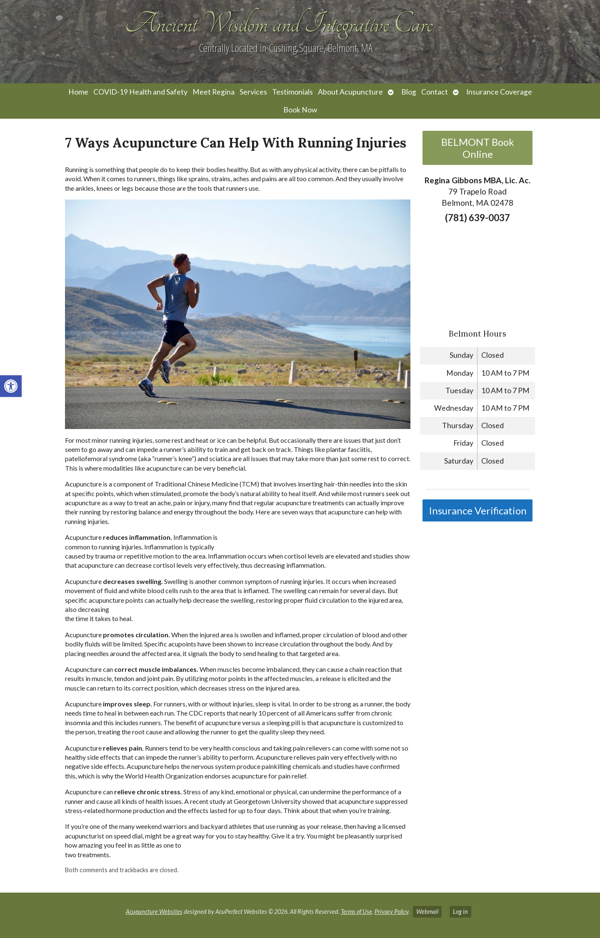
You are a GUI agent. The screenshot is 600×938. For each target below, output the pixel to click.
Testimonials (292, 91)
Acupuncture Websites (154, 911)
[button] (11, 386)
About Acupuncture (350, 91)
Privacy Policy (391, 911)
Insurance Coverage (499, 91)
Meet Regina (213, 91)
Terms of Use (356, 911)
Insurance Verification (478, 510)
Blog (408, 91)
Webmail (427, 911)
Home (78, 91)
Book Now (300, 109)
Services (253, 91)
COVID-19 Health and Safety (140, 91)
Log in (460, 911)
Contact (434, 91)
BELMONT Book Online (477, 148)
